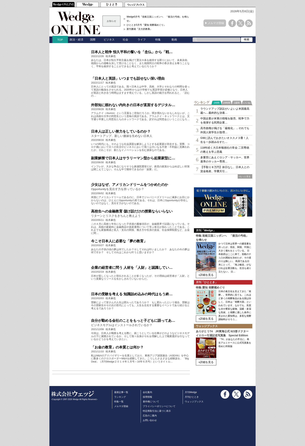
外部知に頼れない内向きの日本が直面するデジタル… (133, 105)
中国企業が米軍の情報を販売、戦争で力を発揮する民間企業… (224, 120)
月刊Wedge (191, 392)
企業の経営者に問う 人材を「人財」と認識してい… (132, 268)
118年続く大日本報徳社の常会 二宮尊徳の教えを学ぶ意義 (224, 149)
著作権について (151, 401)
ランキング (120, 397)
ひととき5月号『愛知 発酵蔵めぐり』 (146, 25)
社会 (125, 39)
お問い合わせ (150, 420)
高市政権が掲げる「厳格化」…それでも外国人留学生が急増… (224, 130)
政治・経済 (76, 39)
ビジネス (109, 39)
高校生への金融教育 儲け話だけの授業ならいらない (132, 211)
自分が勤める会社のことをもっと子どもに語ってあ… (133, 321)
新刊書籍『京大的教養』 (139, 29)
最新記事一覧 (121, 392)
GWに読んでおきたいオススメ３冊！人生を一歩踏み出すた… (224, 140)
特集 (158, 39)
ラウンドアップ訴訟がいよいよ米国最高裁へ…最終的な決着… (224, 110)
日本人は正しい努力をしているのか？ (121, 131)
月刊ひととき (192, 397)
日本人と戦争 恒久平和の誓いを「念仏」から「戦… (132, 52)
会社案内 (147, 392)
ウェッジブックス (194, 401)
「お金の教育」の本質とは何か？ (117, 347)
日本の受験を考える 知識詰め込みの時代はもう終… (132, 294)
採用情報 (147, 397)
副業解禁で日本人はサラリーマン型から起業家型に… (133, 158)
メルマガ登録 (216, 23)
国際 (93, 39)
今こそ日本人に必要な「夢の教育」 (119, 241)
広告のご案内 (150, 415)
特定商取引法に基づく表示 (157, 411)
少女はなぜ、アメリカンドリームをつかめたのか (129, 185)
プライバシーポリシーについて (159, 406)
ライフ (142, 39)
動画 (174, 39)
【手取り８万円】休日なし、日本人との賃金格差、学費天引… (224, 169)
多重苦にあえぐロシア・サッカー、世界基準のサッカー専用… (224, 159)
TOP (60, 39)
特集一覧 (119, 401)
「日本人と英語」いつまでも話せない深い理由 (128, 78)
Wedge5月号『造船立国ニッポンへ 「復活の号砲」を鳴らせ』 (158, 18)
